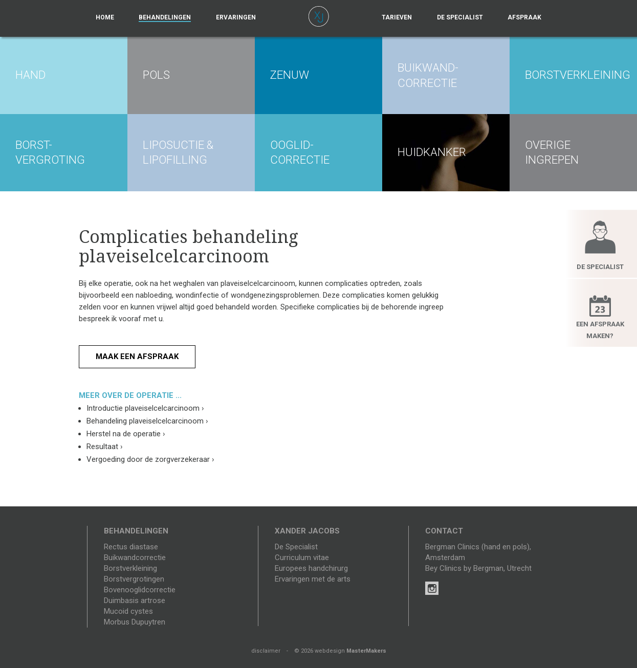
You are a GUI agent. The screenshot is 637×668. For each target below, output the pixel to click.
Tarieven (397, 17)
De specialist (460, 17)
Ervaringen (236, 17)
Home (105, 17)
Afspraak (524, 17)
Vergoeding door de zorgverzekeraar (150, 459)
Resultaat (104, 446)
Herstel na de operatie (125, 433)
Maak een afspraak (137, 356)
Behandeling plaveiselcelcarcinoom (147, 421)
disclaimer (265, 651)
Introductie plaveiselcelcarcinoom (145, 408)
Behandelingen (165, 17)
